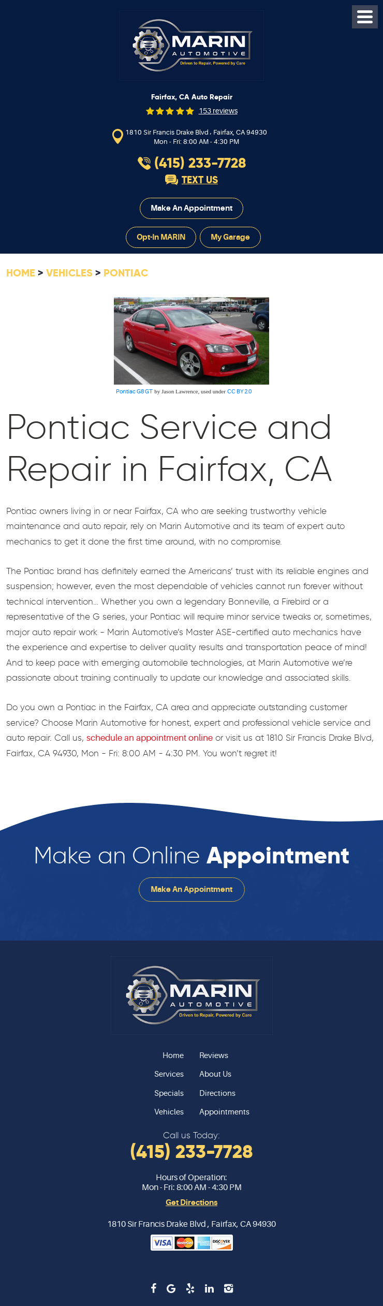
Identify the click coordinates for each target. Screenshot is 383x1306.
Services (169, 1074)
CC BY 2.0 (239, 391)
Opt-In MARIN (161, 237)
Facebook (153, 1288)
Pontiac (126, 273)
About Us (215, 1074)
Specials (169, 1093)
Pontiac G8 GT (134, 391)
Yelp (190, 1288)
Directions (217, 1093)
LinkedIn (209, 1288)
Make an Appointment (191, 208)
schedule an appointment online (149, 738)
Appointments (224, 1112)
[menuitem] (99, 1056)
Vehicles (69, 273)
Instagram (228, 1288)
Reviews (213, 1055)
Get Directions (191, 1202)
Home (20, 273)
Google (171, 1288)
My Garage (230, 237)
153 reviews (218, 110)
